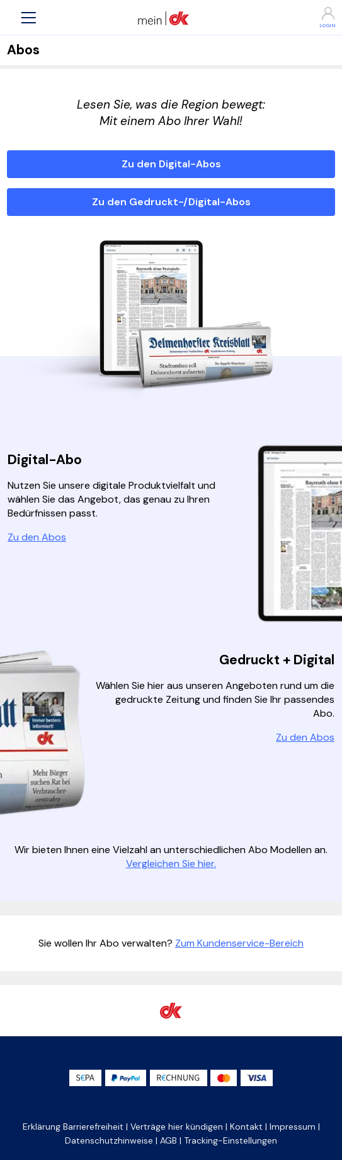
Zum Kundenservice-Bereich (239, 943)
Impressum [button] (293, 1126)
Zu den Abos (37, 537)
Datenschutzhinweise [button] (109, 1140)
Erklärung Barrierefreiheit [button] (73, 1126)
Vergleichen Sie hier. (171, 863)
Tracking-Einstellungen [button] (230, 1140)
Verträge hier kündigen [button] (176, 1126)
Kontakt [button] (246, 1126)
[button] (28, 17)
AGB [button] (168, 1140)
